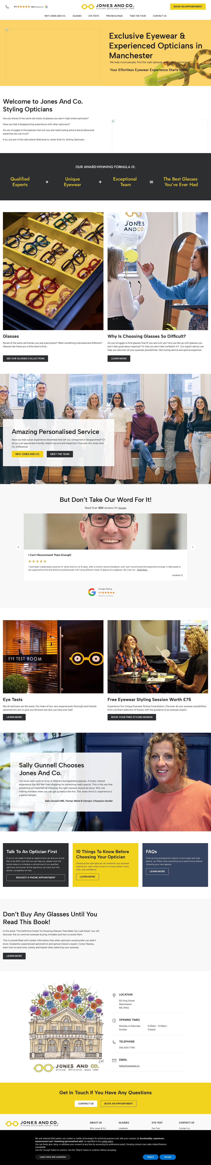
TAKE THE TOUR (138, 16)
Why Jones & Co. (98, 1128)
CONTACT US (159, 16)
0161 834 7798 (127, 1047)
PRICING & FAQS (114, 16)
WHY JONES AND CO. (55, 16)
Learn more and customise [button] (53, 1157)
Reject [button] (151, 1157)
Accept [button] (167, 1157)
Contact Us (184, 1128)
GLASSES (77, 16)
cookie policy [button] (107, 1141)
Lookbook (123, 1128)
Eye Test (156, 1128)
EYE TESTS (94, 16)
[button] (18, 547)
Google (122, 508)
